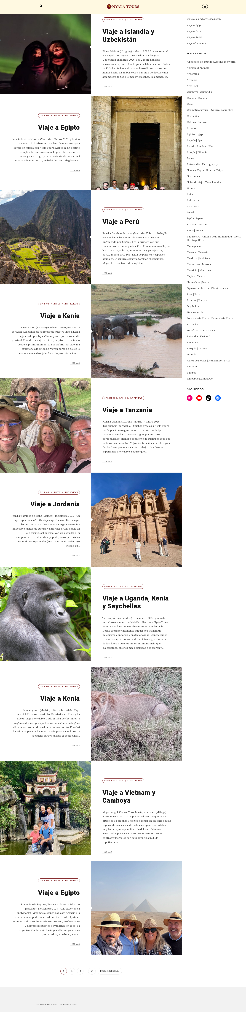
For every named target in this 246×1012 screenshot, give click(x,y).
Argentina (193, 73)
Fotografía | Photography (202, 164)
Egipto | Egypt (195, 134)
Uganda (191, 354)
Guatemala (193, 176)
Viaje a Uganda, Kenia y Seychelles (136, 602)
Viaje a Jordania (55, 504)
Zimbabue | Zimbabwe (200, 378)
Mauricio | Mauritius (199, 270)
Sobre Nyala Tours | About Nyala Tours (210, 318)
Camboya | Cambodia (199, 91)
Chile (190, 103)
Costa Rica (193, 116)
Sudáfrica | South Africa (201, 330)
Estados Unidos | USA (200, 146)
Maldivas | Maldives (198, 258)
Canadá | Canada (197, 98)
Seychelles (193, 306)
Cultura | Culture (197, 122)
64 (92, 971)
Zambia (191, 372)
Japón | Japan (195, 218)
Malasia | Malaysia (197, 252)
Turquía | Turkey (197, 348)
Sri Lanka (192, 324)
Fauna (190, 158)
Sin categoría (195, 312)
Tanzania (192, 342)
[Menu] (205, 6)
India (190, 194)
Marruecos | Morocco (200, 264)
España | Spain (195, 140)
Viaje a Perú (121, 221)
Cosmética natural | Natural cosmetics (210, 109)
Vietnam (192, 366)
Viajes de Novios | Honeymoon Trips (208, 360)
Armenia (192, 79)
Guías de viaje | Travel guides (204, 182)
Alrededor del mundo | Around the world (211, 61)
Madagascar (194, 246)
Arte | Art (192, 85)
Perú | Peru (193, 294)
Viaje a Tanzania (127, 410)
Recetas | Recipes (197, 300)
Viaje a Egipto (58, 127)
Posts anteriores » (109, 971)
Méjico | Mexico (196, 276)
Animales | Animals (198, 67)
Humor (191, 188)
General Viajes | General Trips (205, 170)
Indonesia (193, 200)
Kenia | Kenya (195, 230)
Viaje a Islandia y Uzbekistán (129, 35)
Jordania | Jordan (197, 224)
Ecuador (192, 128)
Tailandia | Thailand (198, 336)
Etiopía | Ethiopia (197, 152)
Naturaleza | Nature (199, 282)
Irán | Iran (193, 206)
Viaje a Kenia (60, 316)
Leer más (107, 87)
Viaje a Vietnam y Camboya (129, 796)
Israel (190, 212)
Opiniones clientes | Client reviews (123, 20)
